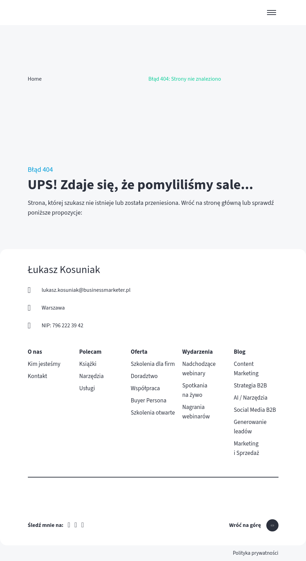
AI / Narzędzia (251, 398)
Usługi (87, 388)
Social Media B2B (255, 410)
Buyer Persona (149, 400)
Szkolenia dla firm (153, 364)
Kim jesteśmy (44, 364)
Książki (88, 364)
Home (35, 79)
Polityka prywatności (255, 553)
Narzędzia (91, 376)
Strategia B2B (250, 386)
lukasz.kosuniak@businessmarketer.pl (86, 290)
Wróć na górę (245, 525)
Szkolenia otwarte (153, 413)
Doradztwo (144, 376)
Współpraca (145, 388)
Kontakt (37, 376)
